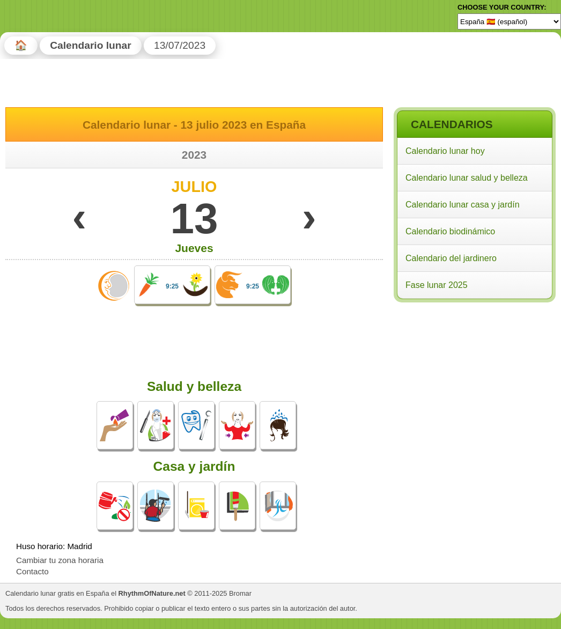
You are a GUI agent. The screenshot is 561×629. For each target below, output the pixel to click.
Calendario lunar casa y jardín (462, 204)
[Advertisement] (474, 375)
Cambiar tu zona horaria (60, 560)
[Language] (509, 21)
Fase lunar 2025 (436, 285)
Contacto (32, 571)
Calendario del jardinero (451, 258)
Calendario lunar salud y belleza (466, 177)
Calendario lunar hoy (445, 151)
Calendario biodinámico (450, 231)
